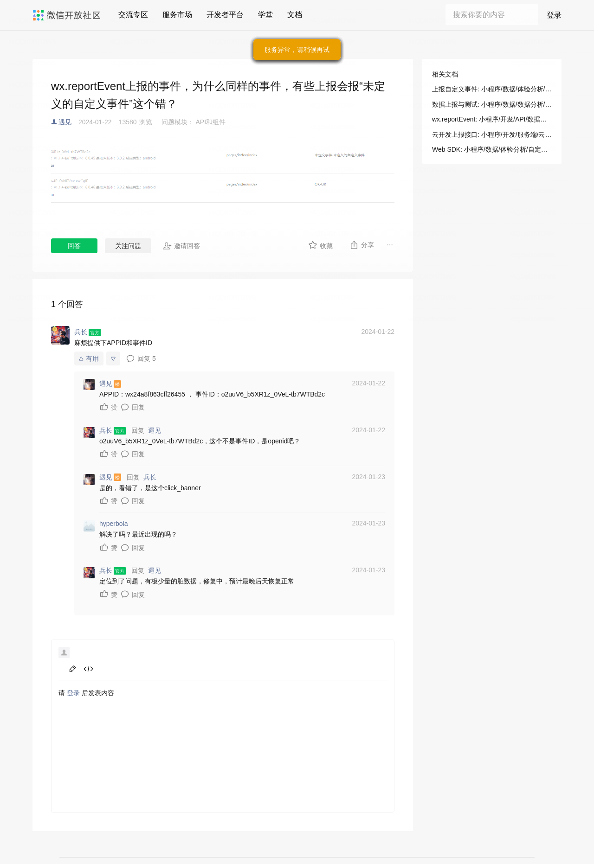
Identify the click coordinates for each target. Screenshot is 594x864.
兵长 (149, 477)
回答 (74, 246)
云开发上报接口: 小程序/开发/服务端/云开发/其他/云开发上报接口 (492, 134)
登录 (554, 15)
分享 (361, 245)
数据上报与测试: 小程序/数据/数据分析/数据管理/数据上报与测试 (492, 104)
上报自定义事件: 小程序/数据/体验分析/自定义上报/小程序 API (492, 89)
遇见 (64, 122)
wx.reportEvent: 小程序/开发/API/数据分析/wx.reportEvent (492, 119)
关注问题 (128, 246)
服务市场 (177, 15)
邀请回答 (181, 246)
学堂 (265, 15)
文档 (294, 15)
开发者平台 (225, 15)
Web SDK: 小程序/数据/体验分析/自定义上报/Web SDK (492, 149)
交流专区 (133, 15)
